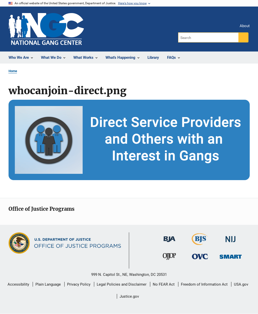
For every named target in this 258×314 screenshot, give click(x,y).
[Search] (208, 37)
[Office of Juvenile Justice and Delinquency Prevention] (169, 257)
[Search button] (243, 37)
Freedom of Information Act (204, 284)
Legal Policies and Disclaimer (121, 284)
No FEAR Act (164, 284)
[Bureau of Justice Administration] (169, 236)
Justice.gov (129, 296)
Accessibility (18, 284)
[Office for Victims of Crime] (200, 256)
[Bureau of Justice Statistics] (200, 242)
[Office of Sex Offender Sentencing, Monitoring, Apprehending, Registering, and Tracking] (231, 255)
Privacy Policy (78, 284)
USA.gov (241, 284)
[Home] (46, 29)
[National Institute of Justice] (231, 237)
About (245, 26)
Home (13, 71)
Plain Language (48, 284)
